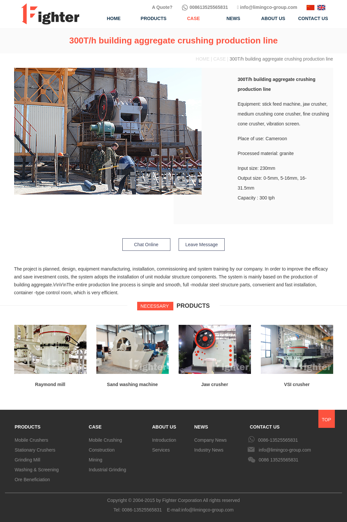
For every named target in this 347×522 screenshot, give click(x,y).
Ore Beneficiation (32, 479)
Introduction (164, 440)
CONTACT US (265, 427)
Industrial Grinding (107, 469)
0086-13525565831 (278, 440)
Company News (210, 440)
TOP (326, 419)
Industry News (208, 450)
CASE (95, 427)
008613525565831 (205, 7)
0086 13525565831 (278, 459)
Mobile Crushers (31, 440)
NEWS (201, 427)
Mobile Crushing (105, 440)
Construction (102, 450)
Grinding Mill (27, 459)
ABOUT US (164, 427)
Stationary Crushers (35, 450)
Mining (95, 459)
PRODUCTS (28, 427)
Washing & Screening (37, 469)
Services (161, 450)
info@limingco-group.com (267, 7)
